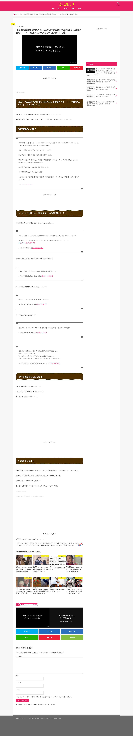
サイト (18, 690)
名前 (17, 675)
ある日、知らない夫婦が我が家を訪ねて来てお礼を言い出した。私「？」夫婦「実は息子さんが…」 (100, 72)
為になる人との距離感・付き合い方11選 (100, 88)
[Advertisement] (49, 84)
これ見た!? (66, 4)
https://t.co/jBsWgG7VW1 (27, 243)
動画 (53, 8)
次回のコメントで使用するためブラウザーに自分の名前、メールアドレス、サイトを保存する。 (45, 697)
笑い (59, 8)
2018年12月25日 (41, 332)
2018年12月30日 (54, 363)
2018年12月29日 (37, 248)
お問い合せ (32, 718)
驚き (73, 8)
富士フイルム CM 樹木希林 (29, 604)
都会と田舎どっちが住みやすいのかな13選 (100, 103)
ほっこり (66, 8)
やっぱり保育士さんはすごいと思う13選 (100, 96)
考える (79, 8)
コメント (19, 656)
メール (18, 683)
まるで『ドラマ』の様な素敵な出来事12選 (100, 81)
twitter (21, 491)
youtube (22, 92)
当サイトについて (20, 718)
